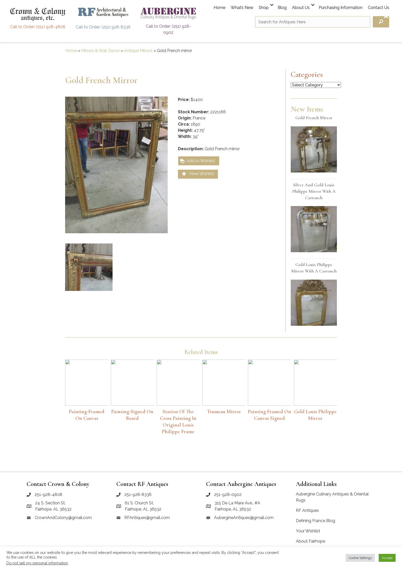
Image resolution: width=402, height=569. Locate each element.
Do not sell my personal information (37, 563)
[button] (272, 5)
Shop (264, 8)
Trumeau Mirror (224, 412)
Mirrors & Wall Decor (100, 50)
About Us (301, 8)
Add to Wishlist (197, 161)
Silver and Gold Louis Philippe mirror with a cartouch (314, 191)
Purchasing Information (341, 8)
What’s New (242, 8)
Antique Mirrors (138, 50)
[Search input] (312, 22)
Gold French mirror (314, 117)
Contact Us (378, 8)
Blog (282, 8)
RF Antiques (307, 510)
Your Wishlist (308, 531)
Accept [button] (387, 558)
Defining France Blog (315, 520)
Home (219, 8)
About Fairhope (310, 541)
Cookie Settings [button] (360, 558)
